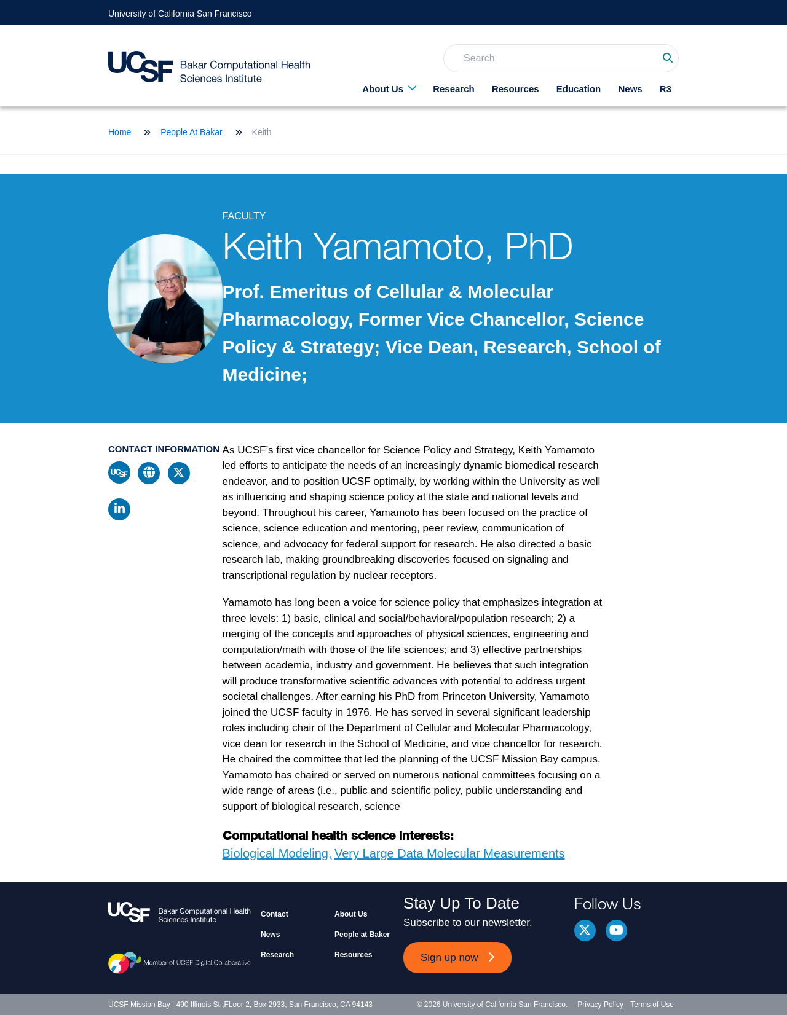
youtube (616, 930)
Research (454, 89)
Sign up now (449, 957)
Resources (515, 89)
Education (578, 89)
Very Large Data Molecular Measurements (449, 853)
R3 (665, 89)
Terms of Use (652, 1004)
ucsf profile (119, 472)
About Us (382, 89)
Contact (274, 914)
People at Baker (362, 934)
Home (119, 132)
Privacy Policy (600, 1004)
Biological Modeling (275, 853)
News (630, 89)
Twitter (585, 930)
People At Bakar (191, 132)
